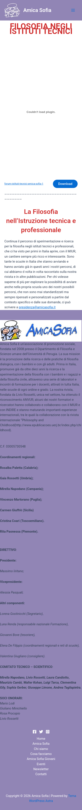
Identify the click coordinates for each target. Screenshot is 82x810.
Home (41, 739)
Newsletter (41, 769)
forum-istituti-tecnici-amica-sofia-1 (23, 183)
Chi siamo (41, 749)
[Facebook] (35, 732)
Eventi (41, 764)
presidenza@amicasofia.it (37, 307)
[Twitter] (41, 732)
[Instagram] (48, 732)
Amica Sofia (37, 10)
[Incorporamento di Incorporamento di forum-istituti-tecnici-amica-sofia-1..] (41, 112)
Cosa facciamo (41, 754)
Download (65, 184)
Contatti (41, 774)
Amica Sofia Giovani (41, 759)
